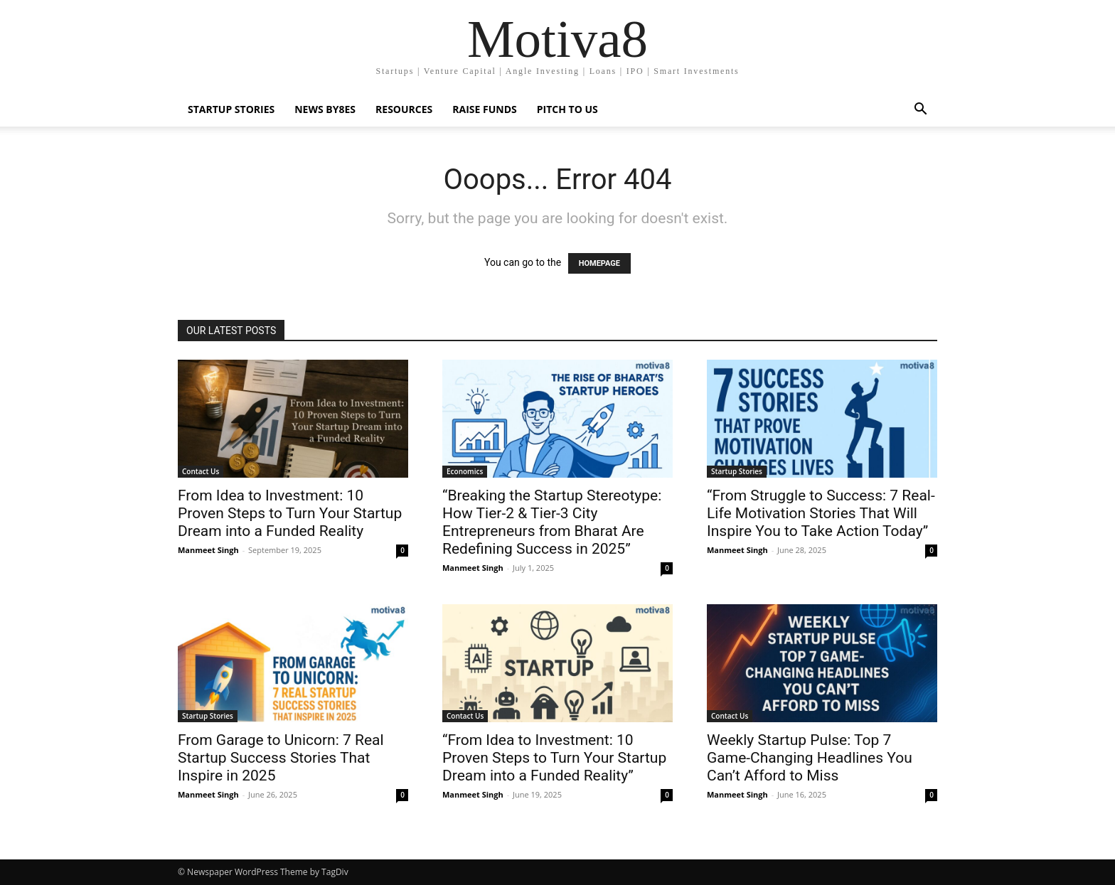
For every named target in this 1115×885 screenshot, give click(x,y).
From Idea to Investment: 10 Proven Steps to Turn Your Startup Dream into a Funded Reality (290, 513)
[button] (920, 110)
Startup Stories (231, 109)
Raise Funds (484, 109)
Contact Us (200, 471)
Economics (465, 471)
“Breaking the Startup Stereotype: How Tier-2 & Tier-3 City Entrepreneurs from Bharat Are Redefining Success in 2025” (551, 522)
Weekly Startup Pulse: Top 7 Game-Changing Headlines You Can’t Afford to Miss (809, 757)
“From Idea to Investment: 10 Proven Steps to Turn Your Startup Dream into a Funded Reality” (554, 757)
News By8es (325, 109)
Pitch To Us (567, 109)
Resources (403, 109)
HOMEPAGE (599, 263)
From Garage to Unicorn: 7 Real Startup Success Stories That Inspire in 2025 (281, 757)
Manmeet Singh (208, 550)
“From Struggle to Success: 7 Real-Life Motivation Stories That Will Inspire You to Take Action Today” (821, 513)
